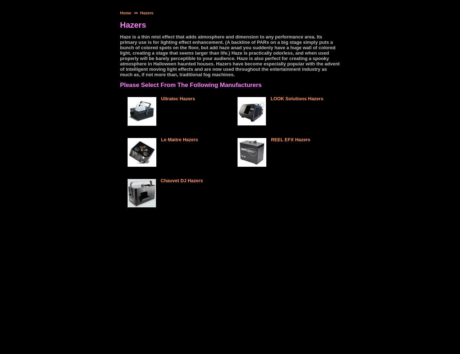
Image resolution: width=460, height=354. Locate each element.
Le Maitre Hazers (179, 139)
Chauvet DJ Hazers (182, 180)
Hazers (146, 13)
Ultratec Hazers (178, 98)
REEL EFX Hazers (290, 139)
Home (125, 13)
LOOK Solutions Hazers (297, 98)
